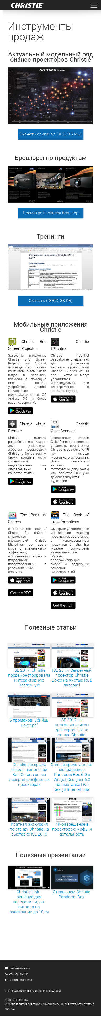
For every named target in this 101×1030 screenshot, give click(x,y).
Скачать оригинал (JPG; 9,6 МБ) (51, 133)
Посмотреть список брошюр (50, 212)
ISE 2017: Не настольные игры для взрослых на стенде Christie (73, 718)
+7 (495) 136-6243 (18, 974)
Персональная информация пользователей (33, 991)
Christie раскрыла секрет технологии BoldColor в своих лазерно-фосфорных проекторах (29, 767)
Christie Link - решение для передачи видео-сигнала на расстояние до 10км (29, 893)
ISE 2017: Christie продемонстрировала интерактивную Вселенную (29, 669)
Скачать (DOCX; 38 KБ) (50, 300)
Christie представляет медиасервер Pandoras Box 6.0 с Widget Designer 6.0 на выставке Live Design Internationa (72, 769)
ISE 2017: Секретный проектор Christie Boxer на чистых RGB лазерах (73, 669)
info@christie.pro (21, 980)
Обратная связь (20, 968)
